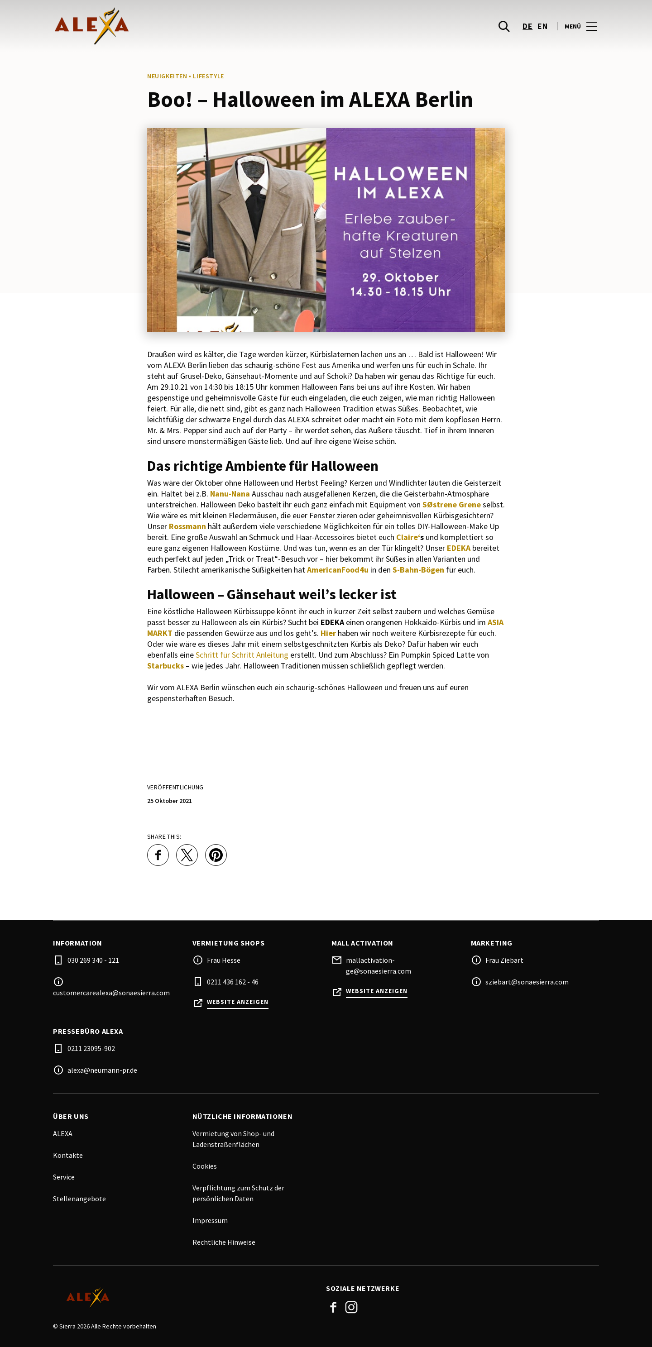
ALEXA (62, 1133)
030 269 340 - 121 (93, 960)
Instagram (351, 1307)
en (542, 27)
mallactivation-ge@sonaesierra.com (378, 965)
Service (64, 1176)
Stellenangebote (79, 1198)
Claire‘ (408, 537)
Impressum (210, 1220)
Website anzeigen (237, 1002)
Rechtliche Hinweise (223, 1242)
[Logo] (184, 1298)
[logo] (190, 27)
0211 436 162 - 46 (233, 981)
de (527, 27)
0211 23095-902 (91, 1048)
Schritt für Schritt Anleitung (242, 655)
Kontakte (68, 1155)
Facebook (333, 1307)
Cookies (204, 1165)
